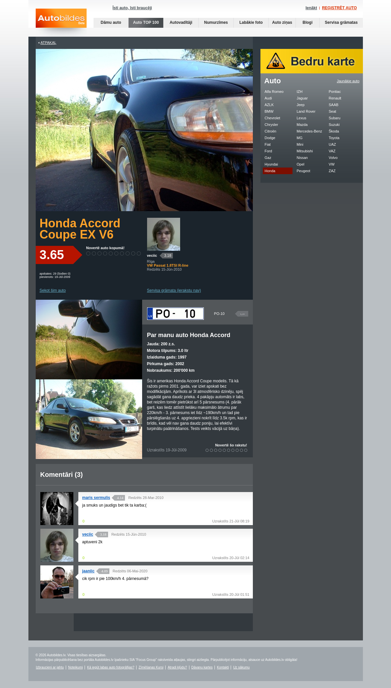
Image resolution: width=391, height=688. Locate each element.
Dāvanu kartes (202, 667)
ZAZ (332, 171)
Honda (270, 171)
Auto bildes (61, 23)
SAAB (333, 105)
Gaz (268, 158)
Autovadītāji (181, 22)
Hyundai (271, 164)
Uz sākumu (241, 667)
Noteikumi (75, 667)
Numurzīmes (216, 22)
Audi (268, 98)
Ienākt (311, 8)
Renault (335, 98)
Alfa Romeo (274, 92)
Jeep (301, 105)
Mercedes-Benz (309, 131)
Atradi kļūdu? (177, 667)
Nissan (302, 158)
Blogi (308, 22)
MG (300, 138)
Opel (300, 164)
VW (332, 164)
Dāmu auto (110, 22)
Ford (268, 151)
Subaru (334, 118)
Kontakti (223, 667)
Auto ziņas (282, 22)
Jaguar (302, 98)
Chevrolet (272, 118)
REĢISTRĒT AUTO (339, 8)
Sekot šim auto (53, 290)
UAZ (332, 144)
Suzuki (334, 125)
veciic (152, 255)
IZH (300, 92)
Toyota (334, 138)
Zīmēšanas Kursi (150, 667)
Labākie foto (251, 22)
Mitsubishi (305, 151)
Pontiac (335, 92)
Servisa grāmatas (341, 22)
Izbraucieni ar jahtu (50, 667)
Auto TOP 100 (146, 22)
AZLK (269, 105)
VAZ (332, 151)
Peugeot (303, 171)
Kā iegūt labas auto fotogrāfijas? (110, 667)
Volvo (333, 158)
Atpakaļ (49, 43)
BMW (269, 111)
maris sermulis (96, 497)
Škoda (334, 131)
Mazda (302, 125)
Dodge (270, 138)
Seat (332, 111)
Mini (300, 144)
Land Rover (306, 111)
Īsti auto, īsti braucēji (132, 8)
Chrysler (271, 125)
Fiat (268, 144)
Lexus (301, 118)
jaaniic (88, 571)
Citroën (270, 131)
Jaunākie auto (348, 81)
